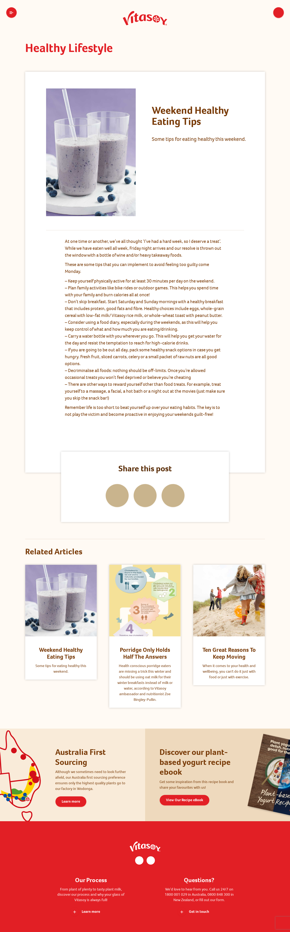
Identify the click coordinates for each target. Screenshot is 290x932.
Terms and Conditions (104, 914)
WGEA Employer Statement (165, 914)
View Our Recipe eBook (184, 773)
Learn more (71, 774)
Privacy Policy (133, 914)
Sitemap (194, 914)
